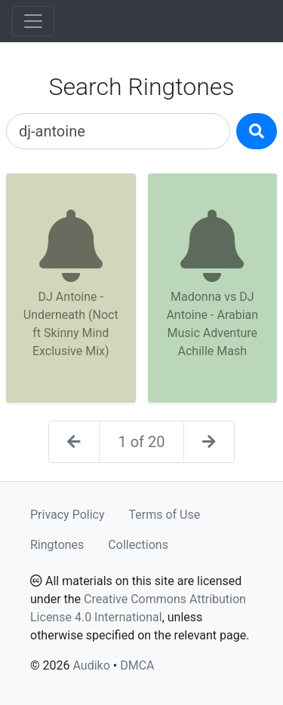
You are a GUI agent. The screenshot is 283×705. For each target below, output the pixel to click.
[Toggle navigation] (33, 21)
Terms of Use (165, 514)
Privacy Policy (67, 514)
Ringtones (57, 545)
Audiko (90, 665)
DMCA (137, 665)
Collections (138, 545)
